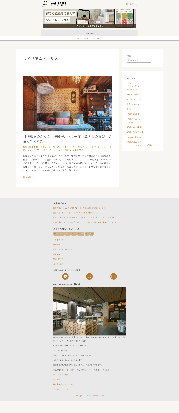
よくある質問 (58, 264)
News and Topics (135, 137)
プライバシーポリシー (61, 389)
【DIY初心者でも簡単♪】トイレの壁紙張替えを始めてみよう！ (82, 207)
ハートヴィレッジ (98, 146)
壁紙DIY (73, 150)
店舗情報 (56, 244)
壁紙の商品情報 (134, 142)
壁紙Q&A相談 (133, 114)
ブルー (57, 150)
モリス (65, 150)
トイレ (75, 146)
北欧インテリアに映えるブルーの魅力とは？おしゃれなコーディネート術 (86, 217)
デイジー (66, 146)
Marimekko (132, 89)
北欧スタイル (133, 104)
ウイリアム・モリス (50, 146)
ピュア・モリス (45, 150)
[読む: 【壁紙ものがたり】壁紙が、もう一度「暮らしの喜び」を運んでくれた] (67, 102)
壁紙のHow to (133, 119)
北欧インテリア (59, 233)
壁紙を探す (57, 254)
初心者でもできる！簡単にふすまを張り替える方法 (78, 212)
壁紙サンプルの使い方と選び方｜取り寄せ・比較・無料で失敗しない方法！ (87, 222)
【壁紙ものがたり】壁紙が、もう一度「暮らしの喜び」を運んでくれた (65, 139)
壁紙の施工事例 (30, 146)
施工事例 (81, 233)
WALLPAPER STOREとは (62, 249)
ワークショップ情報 (61, 374)
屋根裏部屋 (83, 150)
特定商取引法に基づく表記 (63, 384)
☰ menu (90, 32)
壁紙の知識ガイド (135, 132)
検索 (129, 55)
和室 (129, 109)
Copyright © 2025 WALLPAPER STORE (89, 395)
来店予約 (56, 379)
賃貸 (86, 233)
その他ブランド (134, 99)
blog (129, 83)
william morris (133, 94)
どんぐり (84, 146)
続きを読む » (29, 177)
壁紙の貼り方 (58, 259)
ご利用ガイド (58, 240)
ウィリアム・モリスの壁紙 (140, 145)
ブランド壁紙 (133, 86)
